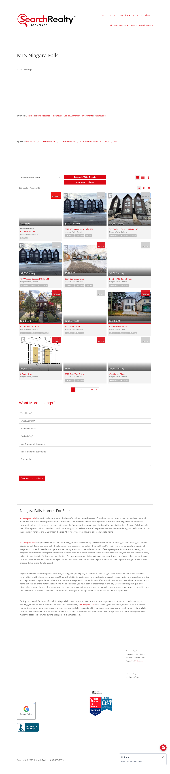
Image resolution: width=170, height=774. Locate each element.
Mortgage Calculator (98, 658)
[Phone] (85, 428)
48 (149, 188)
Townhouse (57, 115)
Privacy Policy (95, 675)
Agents (136, 15)
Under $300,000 (33, 141)
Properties (123, 15)
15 (92, 390)
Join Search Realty (118, 25)
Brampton (21, 667)
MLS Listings (25, 69)
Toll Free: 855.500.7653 (64, 678)
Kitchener (21, 684)
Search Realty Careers (98, 667)
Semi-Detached (43, 115)
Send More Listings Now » (32, 478)
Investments (87, 115)
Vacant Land (100, 115)
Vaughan (21, 675)
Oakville (20, 662)
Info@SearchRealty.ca (62, 690)
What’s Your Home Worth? (101, 649)
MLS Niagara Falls (28, 518)
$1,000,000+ (111, 141)
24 (144, 188)
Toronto (20, 653)
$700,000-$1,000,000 (93, 141)
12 (139, 188)
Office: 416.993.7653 (62, 681)
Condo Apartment (72, 115)
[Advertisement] (128, 55)
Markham (21, 680)
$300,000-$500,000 (52, 141)
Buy (102, 15)
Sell (111, 15)
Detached (30, 115)
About (147, 15)
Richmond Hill (23, 671)
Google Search (95, 680)
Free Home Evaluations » (142, 25)
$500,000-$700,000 (72, 141)
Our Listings (22, 649)
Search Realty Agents (98, 662)
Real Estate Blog (96, 671)
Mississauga (22, 658)
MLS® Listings (95, 653)
